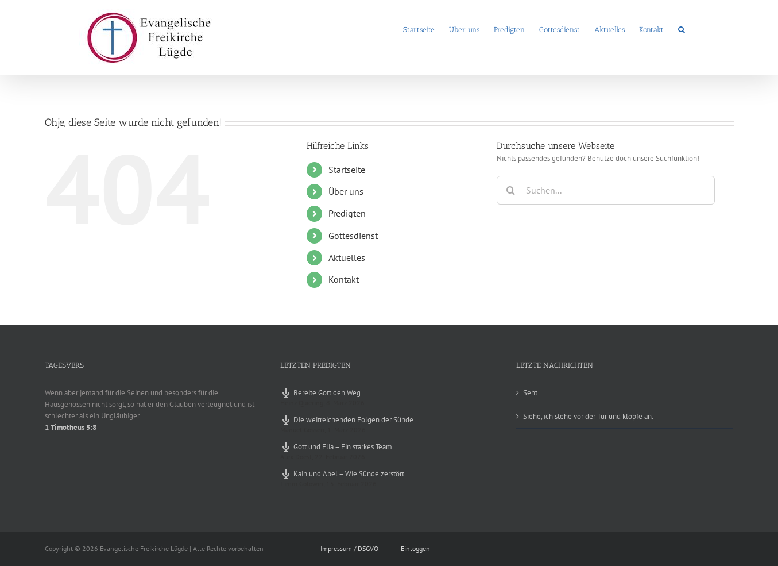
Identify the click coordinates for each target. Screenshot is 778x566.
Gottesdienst (353, 235)
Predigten (347, 213)
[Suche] (511, 190)
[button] (681, 28)
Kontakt (343, 279)
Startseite (346, 169)
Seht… (533, 393)
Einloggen (415, 548)
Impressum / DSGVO (349, 548)
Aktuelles (346, 257)
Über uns (345, 191)
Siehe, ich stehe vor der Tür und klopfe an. (588, 416)
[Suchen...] (606, 190)
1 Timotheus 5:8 (70, 427)
